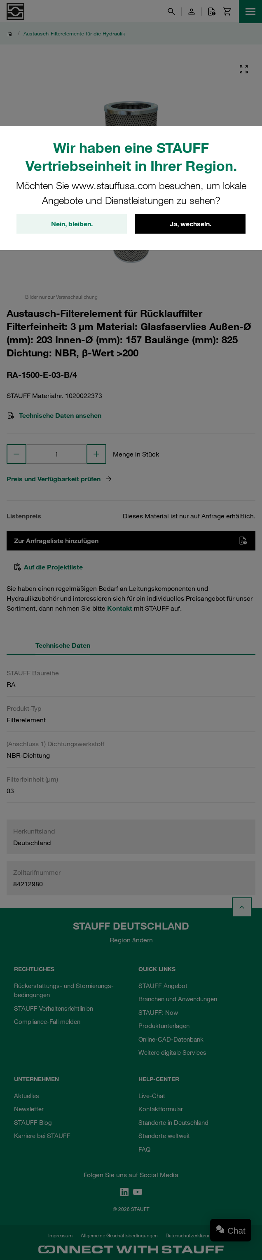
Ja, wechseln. (190, 224)
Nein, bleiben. (72, 224)
